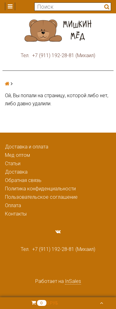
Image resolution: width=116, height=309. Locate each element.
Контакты (16, 214)
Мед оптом (17, 155)
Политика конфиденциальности (40, 189)
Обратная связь (23, 180)
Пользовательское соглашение (41, 197)
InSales (73, 281)
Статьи (12, 163)
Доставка (16, 172)
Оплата (13, 205)
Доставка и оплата (26, 147)
